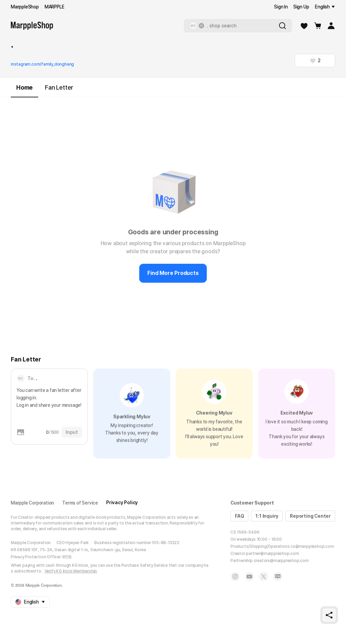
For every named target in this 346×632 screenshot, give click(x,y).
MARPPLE (55, 6)
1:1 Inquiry (266, 516)
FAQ (239, 516)
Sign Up (301, 6)
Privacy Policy (122, 502)
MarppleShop (25, 6)
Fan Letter (59, 87)
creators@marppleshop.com (281, 560)
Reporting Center (310, 516)
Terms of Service (80, 503)
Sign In (281, 6)
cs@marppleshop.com (312, 546)
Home (24, 90)
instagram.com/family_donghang (42, 64)
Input (72, 432)
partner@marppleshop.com (272, 553)
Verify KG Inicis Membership (71, 571)
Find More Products (172, 273)
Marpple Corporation (32, 503)
